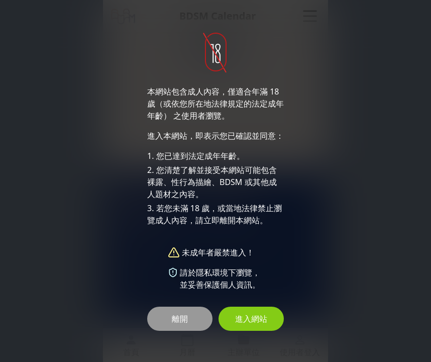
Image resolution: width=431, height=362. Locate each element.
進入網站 (251, 318)
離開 (180, 318)
